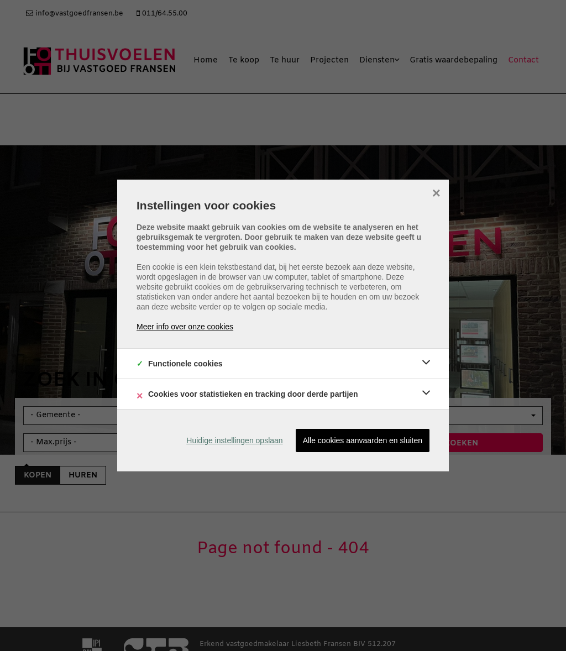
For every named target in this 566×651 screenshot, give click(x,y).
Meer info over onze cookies (185, 326)
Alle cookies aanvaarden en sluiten (362, 440)
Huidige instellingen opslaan (234, 440)
